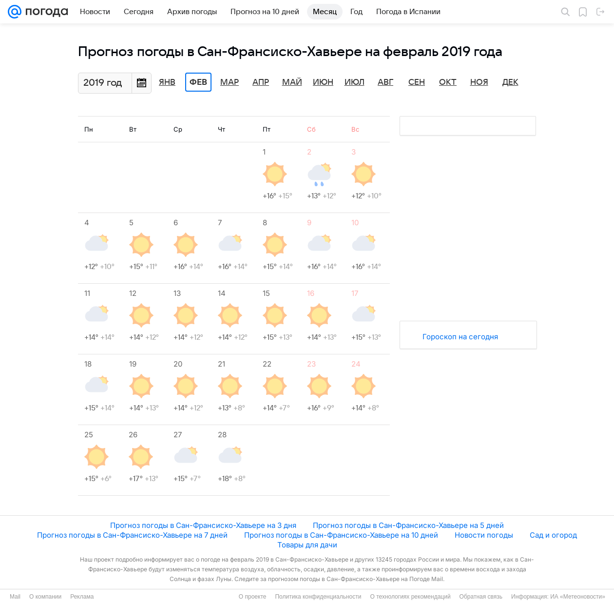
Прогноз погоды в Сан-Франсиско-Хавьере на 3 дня (203, 525)
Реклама (82, 596)
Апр (260, 82)
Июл (355, 82)
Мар (229, 82)
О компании (45, 596)
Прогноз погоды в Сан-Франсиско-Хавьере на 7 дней (132, 535)
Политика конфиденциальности (318, 596)
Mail (15, 596)
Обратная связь (481, 596)
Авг (385, 82)
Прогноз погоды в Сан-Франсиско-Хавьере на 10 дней (341, 535)
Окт (448, 82)
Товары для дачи (307, 544)
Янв (167, 82)
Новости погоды (484, 535)
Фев (198, 82)
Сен (416, 82)
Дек (510, 82)
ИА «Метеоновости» (577, 596)
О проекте (253, 596)
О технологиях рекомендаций (410, 596)
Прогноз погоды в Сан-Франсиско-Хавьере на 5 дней (408, 525)
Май (292, 82)
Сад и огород (553, 535)
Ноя (479, 82)
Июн (323, 82)
